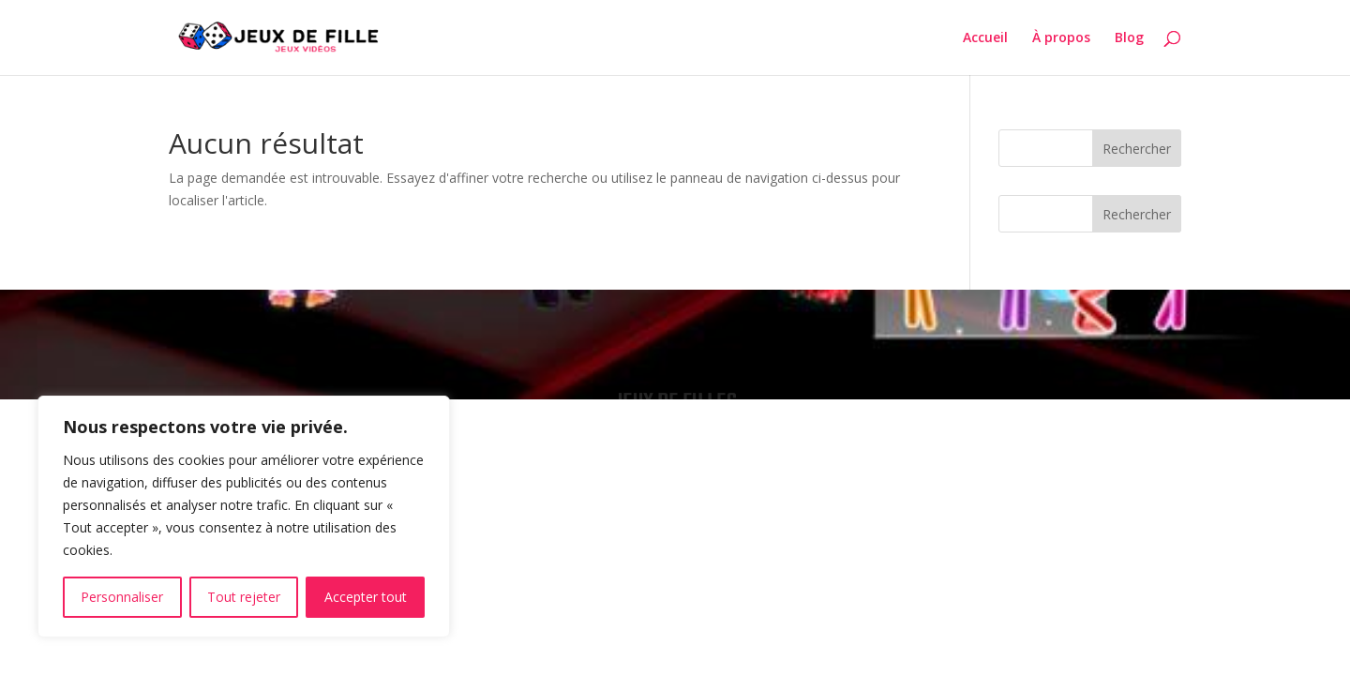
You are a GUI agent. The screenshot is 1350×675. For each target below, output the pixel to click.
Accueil (985, 38)
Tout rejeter (243, 597)
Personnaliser (122, 597)
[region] (244, 517)
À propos (1061, 38)
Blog (1129, 38)
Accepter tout (365, 597)
